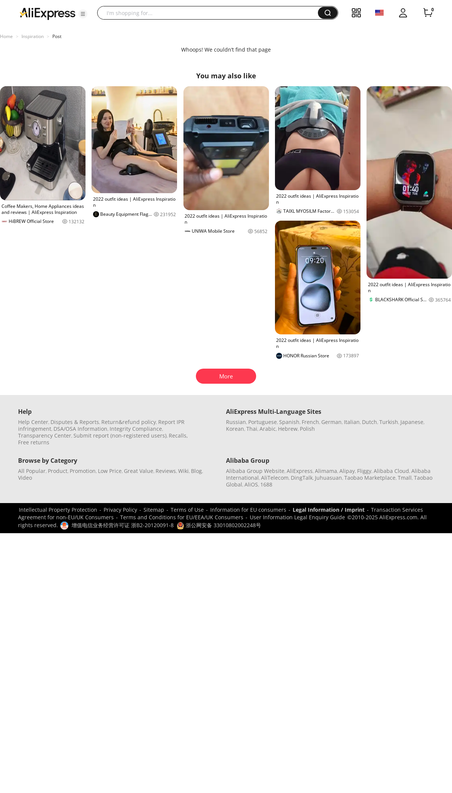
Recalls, (178, 435)
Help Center (33, 421)
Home (6, 36)
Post (56, 36)
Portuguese (262, 421)
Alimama (326, 470)
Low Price (110, 470)
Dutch (369, 421)
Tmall (405, 477)
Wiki (183, 470)
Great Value (138, 470)
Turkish (388, 421)
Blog (196, 470)
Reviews (166, 470)
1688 (266, 484)
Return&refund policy (128, 421)
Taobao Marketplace (370, 477)
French (310, 421)
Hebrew (288, 428)
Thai (251, 428)
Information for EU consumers (248, 509)
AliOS (251, 484)
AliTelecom (275, 477)
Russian (236, 421)
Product (57, 470)
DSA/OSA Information (80, 428)
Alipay (347, 470)
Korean (235, 428)
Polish (307, 428)
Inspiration (32, 36)
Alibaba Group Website (255, 470)
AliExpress (300, 470)
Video (25, 477)
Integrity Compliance (136, 428)
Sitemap (154, 509)
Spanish (289, 421)
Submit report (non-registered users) (119, 435)
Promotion (83, 470)
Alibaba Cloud (391, 470)
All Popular (32, 470)
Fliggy (364, 470)
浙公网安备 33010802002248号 (219, 525)
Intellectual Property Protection (58, 509)
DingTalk (302, 477)
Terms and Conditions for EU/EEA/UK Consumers (181, 517)
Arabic (268, 428)
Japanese (411, 421)
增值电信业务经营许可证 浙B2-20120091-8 (123, 525)
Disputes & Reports (74, 421)
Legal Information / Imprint (329, 509)
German (331, 421)
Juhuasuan (328, 477)
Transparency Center (44, 435)
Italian (352, 421)
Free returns (33, 442)
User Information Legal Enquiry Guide (297, 517)
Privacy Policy (120, 509)
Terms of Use (187, 509)
